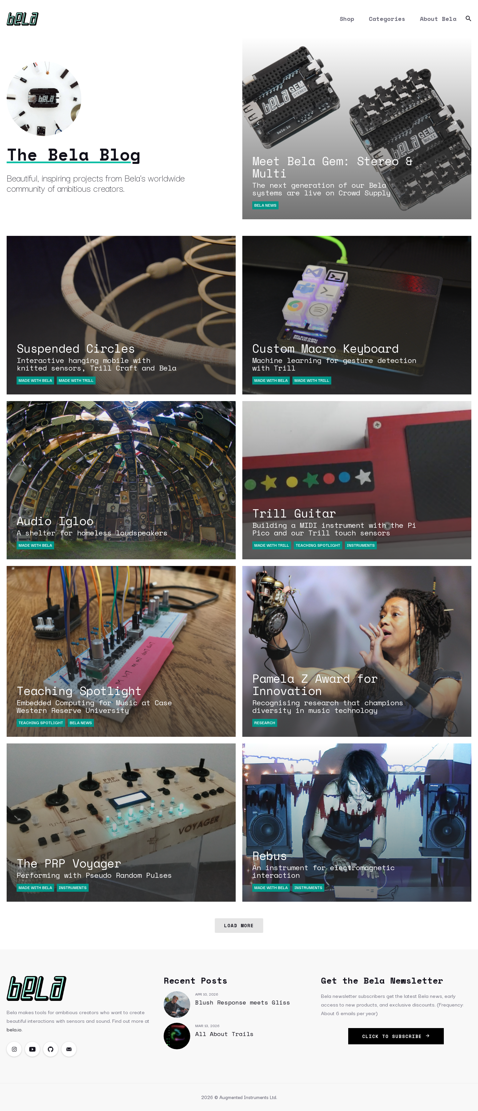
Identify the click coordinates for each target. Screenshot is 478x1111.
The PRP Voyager (100, 867)
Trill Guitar (335, 520)
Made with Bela (35, 380)
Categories (387, 18)
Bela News (265, 205)
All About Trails (224, 1033)
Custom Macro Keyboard (335, 356)
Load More (239, 925)
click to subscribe (396, 1036)
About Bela (438, 18)
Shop (347, 18)
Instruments (361, 545)
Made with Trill (76, 380)
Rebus (335, 863)
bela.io (14, 1029)
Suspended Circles (100, 356)
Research (264, 722)
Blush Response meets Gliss (242, 1002)
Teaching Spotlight (318, 545)
